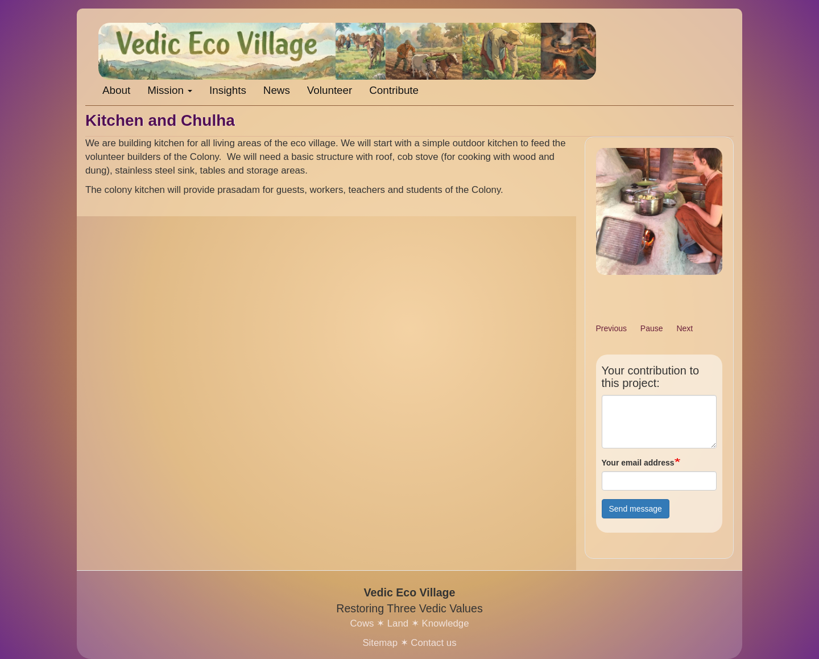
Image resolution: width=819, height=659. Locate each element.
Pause (651, 328)
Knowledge (445, 623)
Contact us (433, 642)
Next (684, 328)
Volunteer (329, 90)
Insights (227, 90)
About (116, 90)
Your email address (638, 462)
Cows (362, 623)
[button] (659, 211)
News (276, 90)
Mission (169, 90)
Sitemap (380, 642)
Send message (635, 508)
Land (397, 623)
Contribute (394, 90)
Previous (611, 328)
